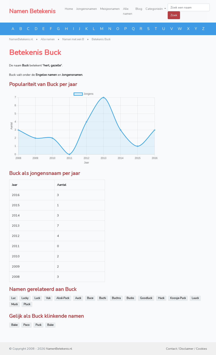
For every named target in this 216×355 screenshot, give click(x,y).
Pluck (27, 304)
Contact (171, 348)
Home (69, 9)
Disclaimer (186, 348)
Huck (161, 298)
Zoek (173, 15)
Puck (38, 325)
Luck (37, 298)
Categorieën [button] (155, 9)
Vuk (48, 298)
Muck (14, 304)
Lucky (25, 298)
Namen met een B (73, 39)
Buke (50, 325)
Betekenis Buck (101, 39)
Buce (90, 298)
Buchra (116, 298)
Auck (78, 298)
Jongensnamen (86, 9)
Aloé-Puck (62, 298)
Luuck (195, 298)
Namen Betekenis (32, 11)
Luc (13, 298)
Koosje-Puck (178, 298)
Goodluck (146, 298)
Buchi (102, 298)
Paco (26, 325)
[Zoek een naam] (189, 7)
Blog (139, 9)
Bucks (130, 298)
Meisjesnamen (110, 9)
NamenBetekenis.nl (21, 39)
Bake (14, 325)
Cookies (201, 348)
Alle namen (127, 11)
